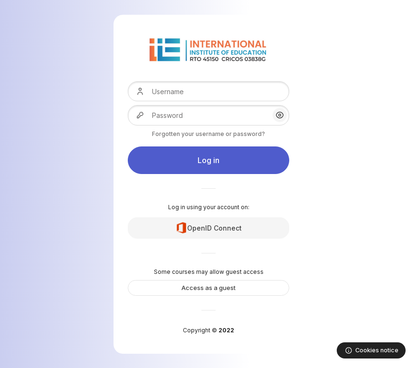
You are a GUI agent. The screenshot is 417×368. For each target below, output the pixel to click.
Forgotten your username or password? (208, 133)
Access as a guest (208, 287)
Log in (208, 160)
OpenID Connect (209, 227)
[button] (280, 115)
